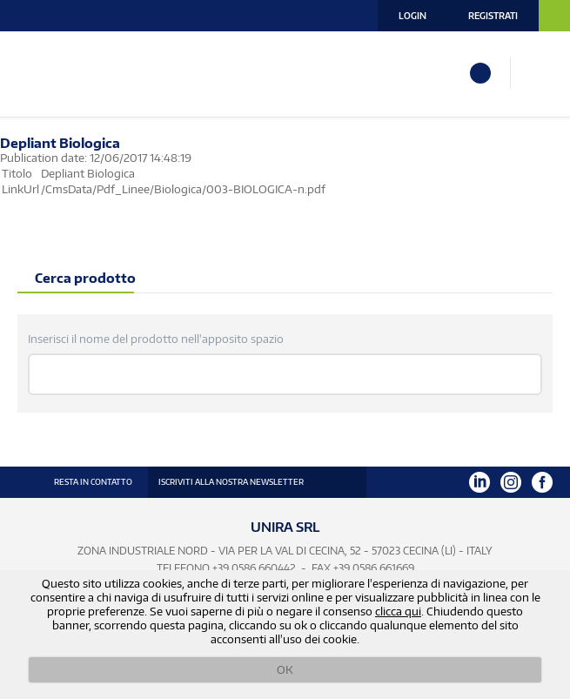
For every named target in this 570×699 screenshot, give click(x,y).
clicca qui (398, 611)
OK (285, 669)
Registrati (493, 15)
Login (412, 15)
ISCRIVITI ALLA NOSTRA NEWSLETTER (231, 482)
